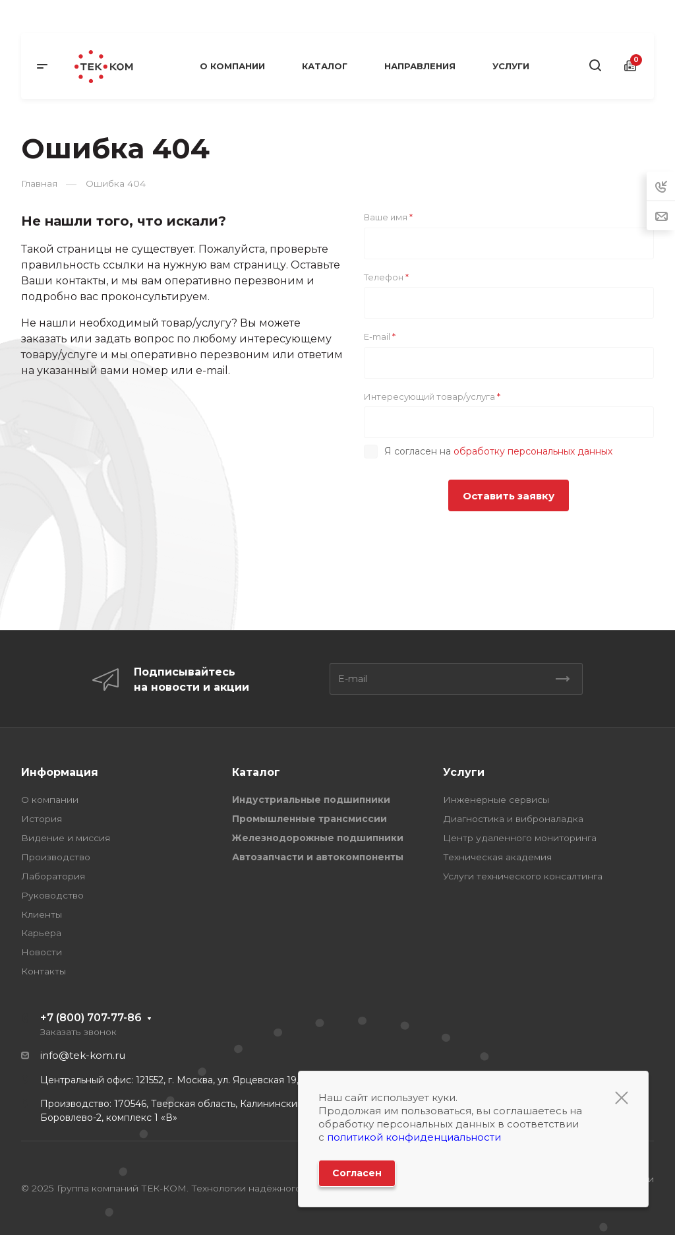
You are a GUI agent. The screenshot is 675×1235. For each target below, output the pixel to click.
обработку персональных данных (533, 451)
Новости (41, 952)
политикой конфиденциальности (414, 1137)
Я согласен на (498, 451)
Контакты (43, 971)
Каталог (256, 772)
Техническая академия (497, 857)
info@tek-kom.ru (82, 1055)
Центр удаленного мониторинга (520, 838)
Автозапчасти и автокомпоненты (317, 857)
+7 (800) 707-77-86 (91, 1017)
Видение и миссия (65, 838)
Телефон (386, 277)
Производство (55, 857)
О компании (49, 799)
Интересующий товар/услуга (432, 396)
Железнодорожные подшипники (317, 838)
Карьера (41, 933)
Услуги (463, 772)
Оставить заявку (508, 496)
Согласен (357, 1173)
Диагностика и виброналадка (513, 818)
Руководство (52, 895)
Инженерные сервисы (496, 799)
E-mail (380, 336)
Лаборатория (53, 876)
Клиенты (41, 914)
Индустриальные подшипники (311, 799)
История (41, 818)
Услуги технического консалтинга (522, 876)
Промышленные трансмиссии (309, 818)
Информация (59, 772)
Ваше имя (388, 217)
